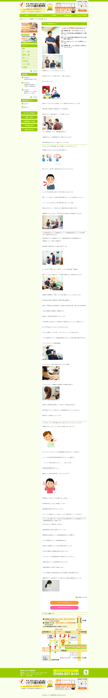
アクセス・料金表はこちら (64, 602)
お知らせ (26, 103)
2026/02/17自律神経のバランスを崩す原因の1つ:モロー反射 (30, 91)
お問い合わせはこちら (64, 607)
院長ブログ (26, 107)
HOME (21, 19)
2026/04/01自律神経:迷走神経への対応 (30, 78)
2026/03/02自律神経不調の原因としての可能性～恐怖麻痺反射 (30, 84)
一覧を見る (34, 71)
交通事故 (31, 19)
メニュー (26, 19)
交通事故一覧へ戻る (82, 597)
